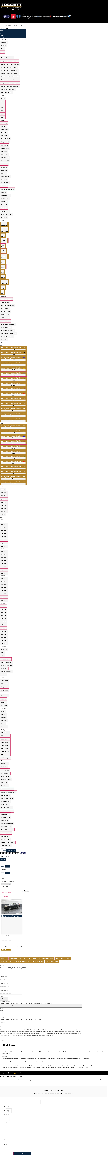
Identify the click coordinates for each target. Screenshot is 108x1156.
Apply (2, 1040)
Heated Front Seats (7, 811)
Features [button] (3, 761)
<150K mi (4, 637)
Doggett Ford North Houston (10, 64)
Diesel (3, 711)
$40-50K (3, 505)
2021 (2, 101)
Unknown (4, 705)
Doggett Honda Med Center (9, 73)
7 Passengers (5, 752)
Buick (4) (3, 132)
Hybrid (3, 724)
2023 (2, 108)
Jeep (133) (4, 170)
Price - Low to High (15, 958)
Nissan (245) (5, 198)
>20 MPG (3, 527)
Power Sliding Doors (7, 830)
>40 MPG (3, 540)
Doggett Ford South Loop (8, 67)
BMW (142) (4, 129)
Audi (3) (3, 126)
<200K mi (4, 640)
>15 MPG (3, 524)
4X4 (2, 656)
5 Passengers (5, 745)
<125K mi (4, 634)
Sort (3, 878)
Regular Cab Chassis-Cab (8, 333)
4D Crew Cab (5, 302)
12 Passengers (5, 758)
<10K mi (3, 609)
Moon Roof (4, 820)
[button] (13, 517)
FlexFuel (3, 717)
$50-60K (3, 508)
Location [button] (3, 55)
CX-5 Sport (5, 896)
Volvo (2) (4, 217)
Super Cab (4, 340)
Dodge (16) (4, 145)
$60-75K (3, 511)
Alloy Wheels (5, 770)
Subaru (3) (4, 205)
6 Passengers (5, 748)
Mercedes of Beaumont (8, 89)
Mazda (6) (4, 186)
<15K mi (3, 612)
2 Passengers (5, 736)
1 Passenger (5, 733)
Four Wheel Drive (6, 662)
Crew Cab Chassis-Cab (7, 324)
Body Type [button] (3, 220)
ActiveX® (4, 767)
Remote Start (5, 839)
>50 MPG (3, 546)
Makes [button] (2, 120)
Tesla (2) (3, 208)
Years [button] (2, 95)
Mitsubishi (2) (5, 195)
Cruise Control (5, 801)
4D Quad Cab (5, 318)
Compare (4, 881)
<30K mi (3, 618)
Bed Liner (4, 783)
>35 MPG (3, 537)
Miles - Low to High (37, 961)
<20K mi (3, 615)
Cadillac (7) (4, 135)
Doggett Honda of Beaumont (10, 77)
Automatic (4, 696)
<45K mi (3, 622)
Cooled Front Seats (7, 798)
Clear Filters (3, 850)
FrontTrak (4, 668)
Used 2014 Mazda (6, 893)
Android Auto (5, 773)
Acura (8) (4, 123)
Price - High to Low (30, 958)
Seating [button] (3, 730)
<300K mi (4, 644)
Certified (4, 42)
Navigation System (7, 823)
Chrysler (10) (5, 142)
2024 (2, 111)
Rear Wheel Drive (6, 672)
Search (3, 859)
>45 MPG (3, 543)
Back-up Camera (6, 779)
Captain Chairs (5, 795)
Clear (2, 866)
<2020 (3, 98)
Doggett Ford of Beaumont (9, 70)
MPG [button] (2, 519)
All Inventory (7, 25)
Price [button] (2, 487)
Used (12, 25)
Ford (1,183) (5, 148)
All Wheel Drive (5, 659)
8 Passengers (5, 755)
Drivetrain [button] (3, 647)
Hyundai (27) (5, 161)
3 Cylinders (4, 680)
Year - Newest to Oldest (46, 958)
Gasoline (3, 720)
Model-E (3, 46)
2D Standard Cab (6, 299)
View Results (11, 850)
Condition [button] (3, 40)
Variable (3, 702)
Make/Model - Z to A (22, 961)
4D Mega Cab (5, 315)
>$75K (3, 515)
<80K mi (3, 628)
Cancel (2, 1037)
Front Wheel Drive (6, 665)
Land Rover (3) (5, 176)
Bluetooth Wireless (7, 789)
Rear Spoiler (5, 836)
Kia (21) (3, 173)
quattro (3, 675)
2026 (2, 117)
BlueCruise (4, 786)
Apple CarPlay (5, 776)
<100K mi (4, 631)
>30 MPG (3, 534)
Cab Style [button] (3, 296)
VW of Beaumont (6, 92)
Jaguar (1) (4, 167)
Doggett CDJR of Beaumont (9, 61)
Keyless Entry (5, 814)
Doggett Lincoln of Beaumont (10, 80)
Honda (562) (5, 158)
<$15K (3, 489)
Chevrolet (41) (5, 139)
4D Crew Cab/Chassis (7, 305)
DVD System (5, 805)
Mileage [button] (3, 603)
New (2, 49)
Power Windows (6, 833)
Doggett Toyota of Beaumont (10, 86)
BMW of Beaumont (7, 58)
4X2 (2, 653)
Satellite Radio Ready (7, 842)
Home (3, 25)
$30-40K (3, 502)
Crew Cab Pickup (6, 327)
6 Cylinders (4, 687)
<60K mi (3, 625)
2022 (2, 104)
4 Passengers (5, 742)
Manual (3, 699)
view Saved (11, 881)
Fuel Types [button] (3, 708)
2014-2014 (16, 25)
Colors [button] (2, 343)
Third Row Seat (6, 845)
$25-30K (3, 499)
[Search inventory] (13, 856)
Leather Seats (5, 817)
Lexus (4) (4, 180)
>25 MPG (3, 530)
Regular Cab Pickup (7, 337)
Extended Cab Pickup (7, 330)
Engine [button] (2, 678)
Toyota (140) (5, 211)
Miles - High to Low (52, 961)
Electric (3, 714)
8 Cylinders (4, 690)
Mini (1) (3, 192)
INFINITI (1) (4, 164)
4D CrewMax (5, 308)
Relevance (4, 958)
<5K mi (3, 606)
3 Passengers (5, 739)
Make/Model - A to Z (7, 961)
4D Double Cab (5, 311)
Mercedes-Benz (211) (7, 189)
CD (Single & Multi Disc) (8, 792)
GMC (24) (4, 151)
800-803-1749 (13, 9)
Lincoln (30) (4, 183)
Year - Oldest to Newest (63, 958)
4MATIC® (4, 649)
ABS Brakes (4, 764)
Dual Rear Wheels (6, 808)
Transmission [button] (4, 693)
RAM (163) (4, 202)
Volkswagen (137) (6, 214)
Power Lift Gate (6, 827)
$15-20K (3, 493)
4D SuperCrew (5, 321)
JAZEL (15, 1074)
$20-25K (3, 496)
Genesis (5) (4, 154)
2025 (2, 114)
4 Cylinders (4, 684)
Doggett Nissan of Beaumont (10, 83)
